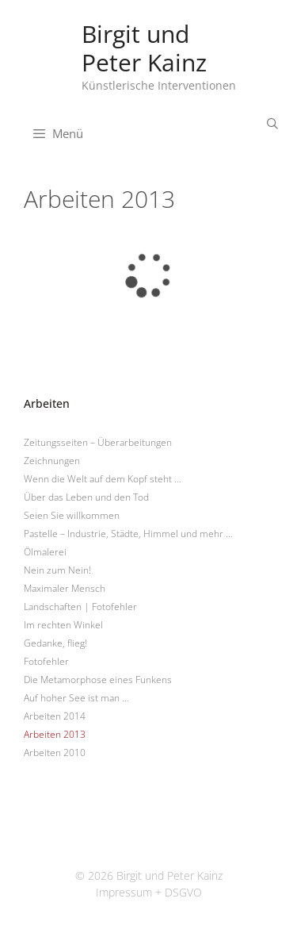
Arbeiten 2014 (55, 716)
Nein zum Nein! (57, 570)
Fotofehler (46, 661)
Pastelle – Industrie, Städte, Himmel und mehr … (128, 533)
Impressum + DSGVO (149, 892)
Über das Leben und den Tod (86, 497)
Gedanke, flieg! (55, 643)
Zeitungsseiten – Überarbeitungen (98, 442)
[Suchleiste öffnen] (272, 123)
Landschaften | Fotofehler (80, 606)
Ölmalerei (45, 552)
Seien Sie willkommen (72, 515)
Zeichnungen (52, 460)
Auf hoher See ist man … (76, 698)
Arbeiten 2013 (55, 734)
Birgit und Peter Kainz (144, 48)
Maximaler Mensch (64, 588)
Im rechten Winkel (63, 625)
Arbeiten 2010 (55, 752)
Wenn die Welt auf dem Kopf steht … (102, 479)
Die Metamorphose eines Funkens (98, 679)
